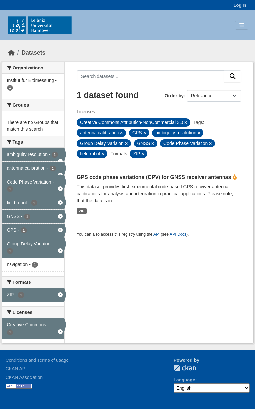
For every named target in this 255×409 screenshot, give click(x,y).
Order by (174, 95)
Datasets (33, 52)
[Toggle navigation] (241, 25)
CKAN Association (24, 377)
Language (184, 379)
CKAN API (16, 368)
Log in (240, 5)
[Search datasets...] (150, 76)
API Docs (178, 234)
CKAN (185, 367)
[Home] (11, 52)
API (156, 234)
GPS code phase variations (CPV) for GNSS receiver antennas (155, 177)
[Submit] (232, 76)
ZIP (81, 211)
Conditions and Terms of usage (37, 360)
